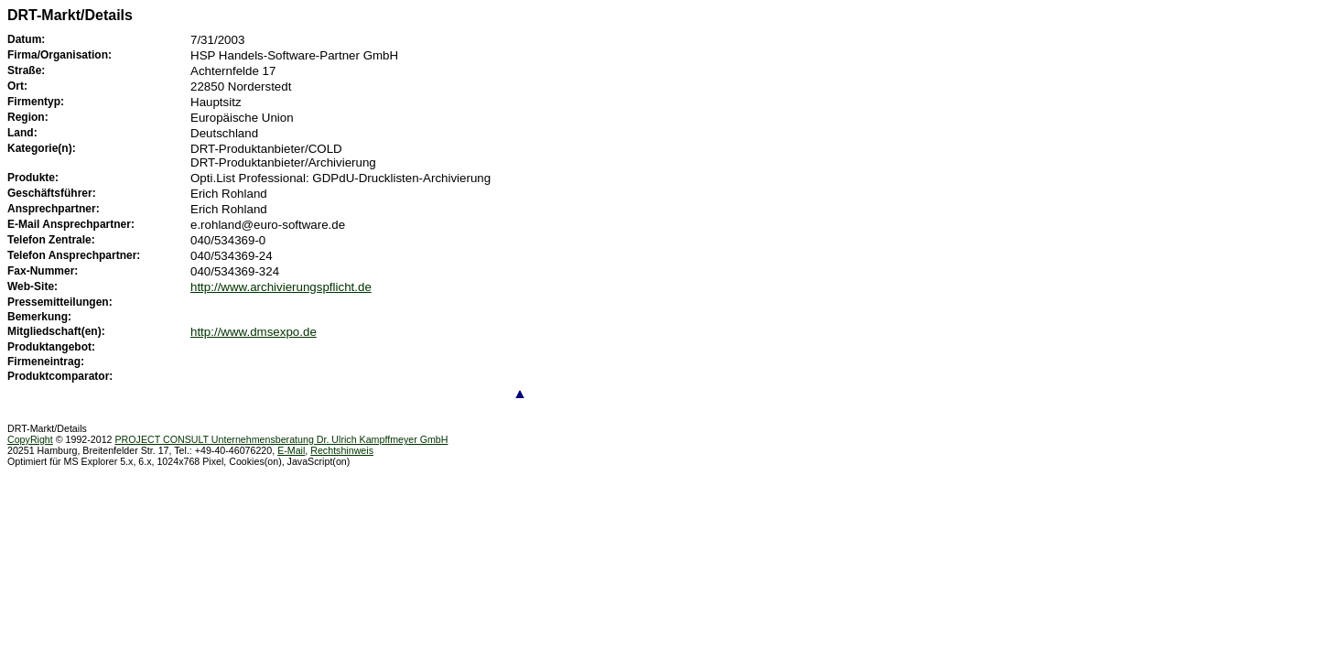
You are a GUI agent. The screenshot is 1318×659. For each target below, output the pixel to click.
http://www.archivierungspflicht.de (281, 287)
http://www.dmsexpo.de (253, 332)
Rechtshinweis (341, 450)
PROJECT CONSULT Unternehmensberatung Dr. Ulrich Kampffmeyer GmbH (281, 439)
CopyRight (30, 439)
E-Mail (291, 450)
